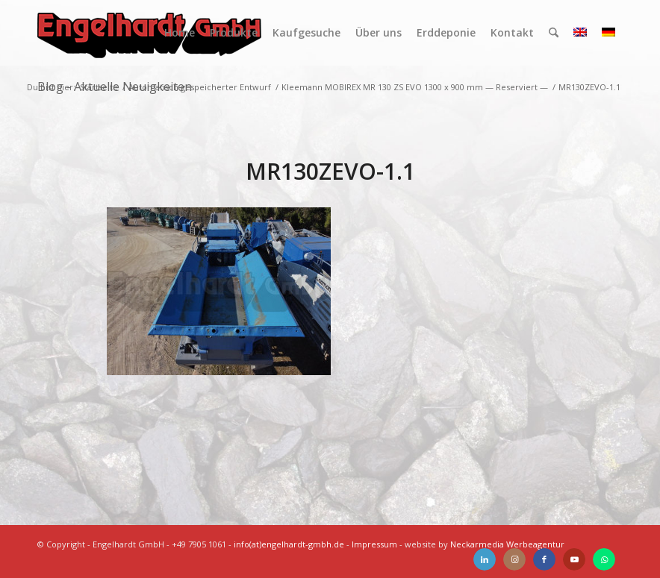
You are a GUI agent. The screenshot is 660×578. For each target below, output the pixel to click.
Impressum (374, 544)
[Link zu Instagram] (514, 559)
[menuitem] (179, 33)
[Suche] (553, 33)
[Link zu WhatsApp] (604, 559)
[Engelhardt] (149, 33)
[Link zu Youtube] (574, 559)
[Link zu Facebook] (544, 559)
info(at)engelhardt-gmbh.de (289, 544)
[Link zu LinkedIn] (484, 559)
